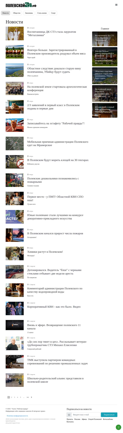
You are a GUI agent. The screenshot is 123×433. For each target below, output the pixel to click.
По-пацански (58, 271)
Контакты (70, 422)
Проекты (70, 419)
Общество (16, 13)
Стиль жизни (41, 13)
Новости (6, 13)
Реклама (77, 419)
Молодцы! (58, 252)
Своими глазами (58, 180)
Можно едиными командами (58, 123)
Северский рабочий (58, 343)
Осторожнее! (58, 233)
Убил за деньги (58, 70)
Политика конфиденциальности (17, 416)
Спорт (53, 13)
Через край (58, 51)
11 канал (58, 326)
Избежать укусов (58, 160)
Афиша (84, 419)
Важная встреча (58, 88)
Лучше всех (58, 198)
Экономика (29, 13)
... (23, 397)
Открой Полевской (94, 419)
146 (28, 397)
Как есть (58, 290)
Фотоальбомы (108, 419)
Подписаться (109, 415)
